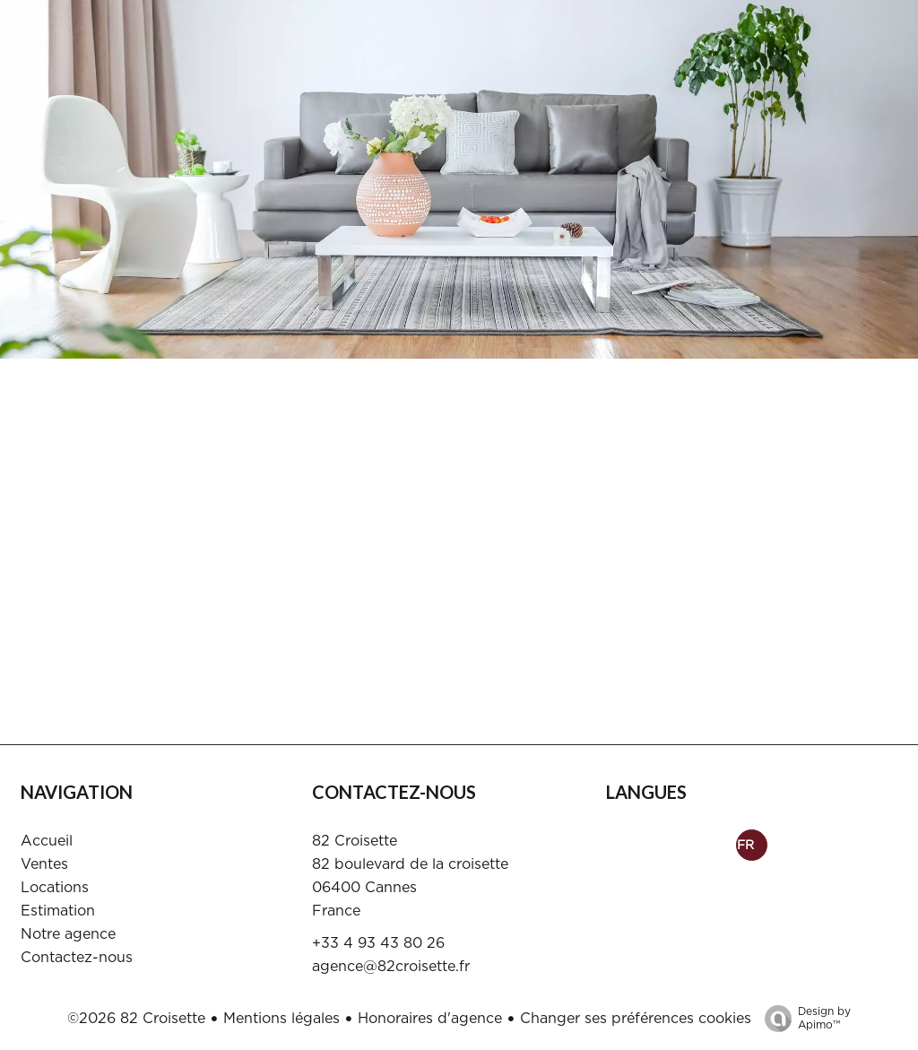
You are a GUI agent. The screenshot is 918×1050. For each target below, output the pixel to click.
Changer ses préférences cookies (635, 1018)
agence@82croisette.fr (391, 966)
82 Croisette (354, 841)
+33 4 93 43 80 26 (378, 943)
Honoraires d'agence (430, 1018)
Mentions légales (281, 1018)
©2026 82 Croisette (136, 1018)
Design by (803, 1019)
